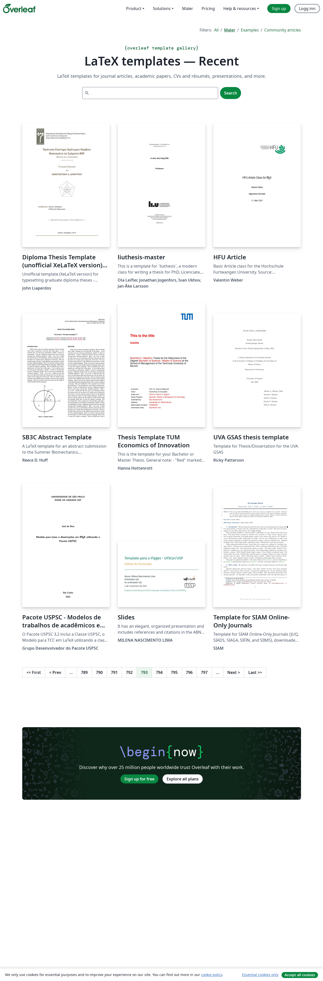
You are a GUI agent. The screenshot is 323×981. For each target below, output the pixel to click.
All (216, 30)
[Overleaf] (19, 8)
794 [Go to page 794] (159, 672)
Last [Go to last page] (255, 672)
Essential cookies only (260, 974)
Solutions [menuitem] (162, 8)
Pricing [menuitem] (208, 8)
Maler (229, 30)
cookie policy (211, 974)
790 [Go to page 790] (99, 672)
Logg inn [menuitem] (307, 8)
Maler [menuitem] (187, 8)
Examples (250, 30)
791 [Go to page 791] (114, 672)
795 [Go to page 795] (174, 672)
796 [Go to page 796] (189, 672)
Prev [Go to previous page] (55, 672)
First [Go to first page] (33, 672)
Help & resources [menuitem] (239, 8)
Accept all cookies (300, 974)
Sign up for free (139, 779)
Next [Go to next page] (233, 672)
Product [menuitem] (133, 8)
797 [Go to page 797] (204, 672)
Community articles (282, 30)
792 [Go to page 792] (129, 672)
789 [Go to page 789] (84, 672)
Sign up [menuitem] (279, 8)
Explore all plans (183, 779)
